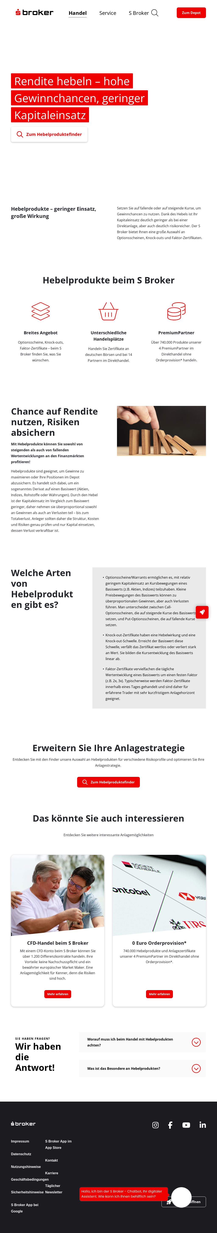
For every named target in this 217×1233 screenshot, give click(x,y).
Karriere (51, 1173)
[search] (154, 12)
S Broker (139, 12)
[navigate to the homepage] (34, 13)
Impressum (20, 1141)
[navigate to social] (155, 1125)
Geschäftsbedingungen (30, 1179)
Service (107, 12)
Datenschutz (21, 1154)
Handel (78, 12)
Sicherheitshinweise (27, 1192)
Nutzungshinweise (26, 1167)
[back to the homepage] (43, 1124)
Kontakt (51, 1160)
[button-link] (191, 12)
